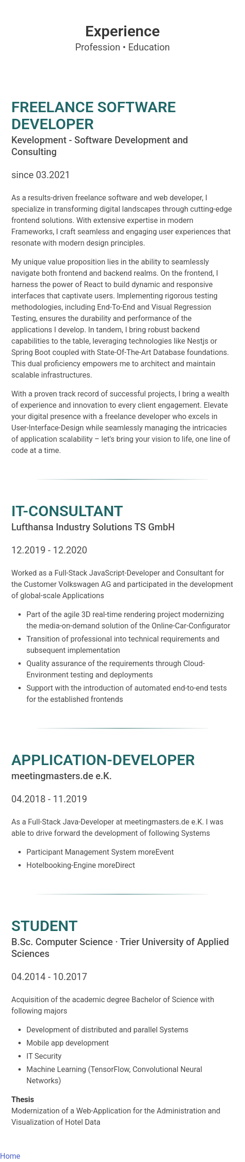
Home (10, 1156)
